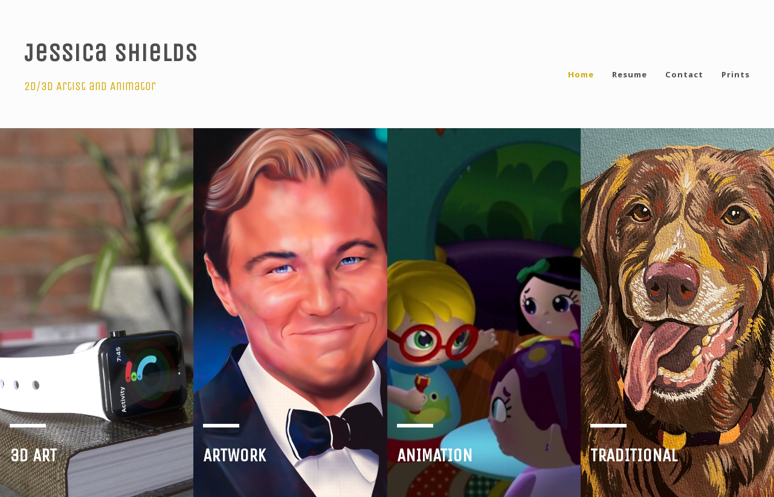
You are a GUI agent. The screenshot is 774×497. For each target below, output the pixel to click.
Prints (735, 74)
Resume (629, 74)
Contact (684, 74)
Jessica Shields (111, 52)
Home (581, 74)
